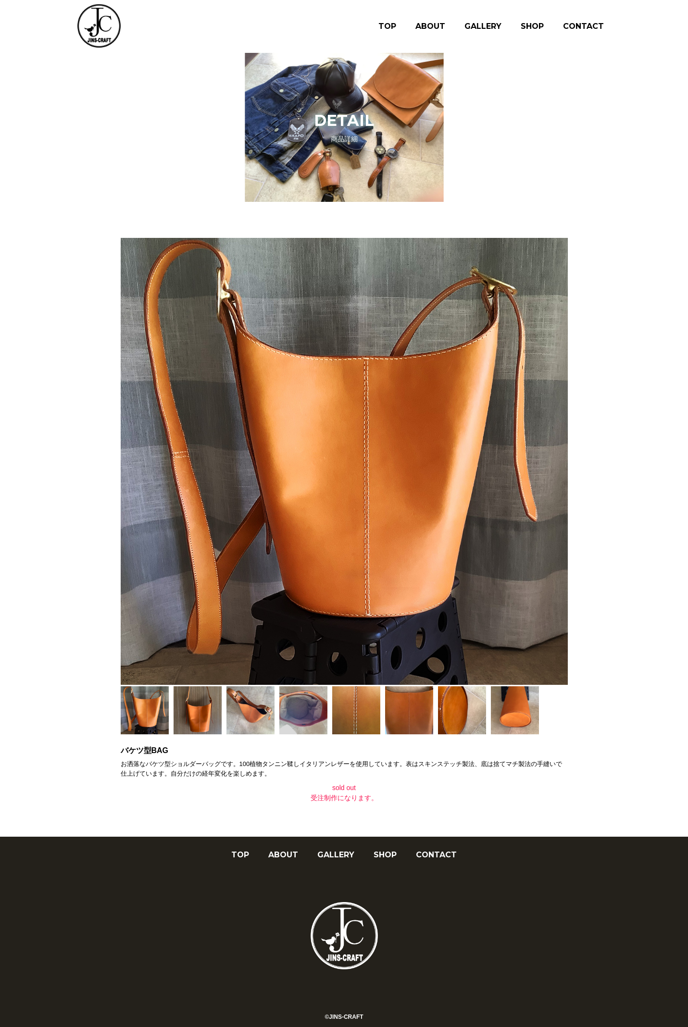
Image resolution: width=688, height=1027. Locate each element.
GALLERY (482, 26)
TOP (387, 26)
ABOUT (430, 26)
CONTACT (583, 26)
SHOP (532, 26)
